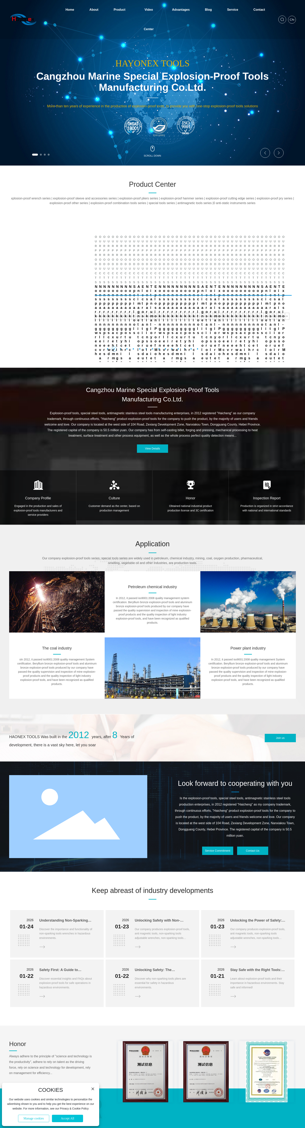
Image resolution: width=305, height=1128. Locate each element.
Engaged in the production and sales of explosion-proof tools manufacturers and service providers (38, 465)
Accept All (67, 1118)
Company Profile (38, 453)
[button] (35, 155)
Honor (190, 453)
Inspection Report (266, 453)
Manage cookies (34, 1118)
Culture (114, 453)
